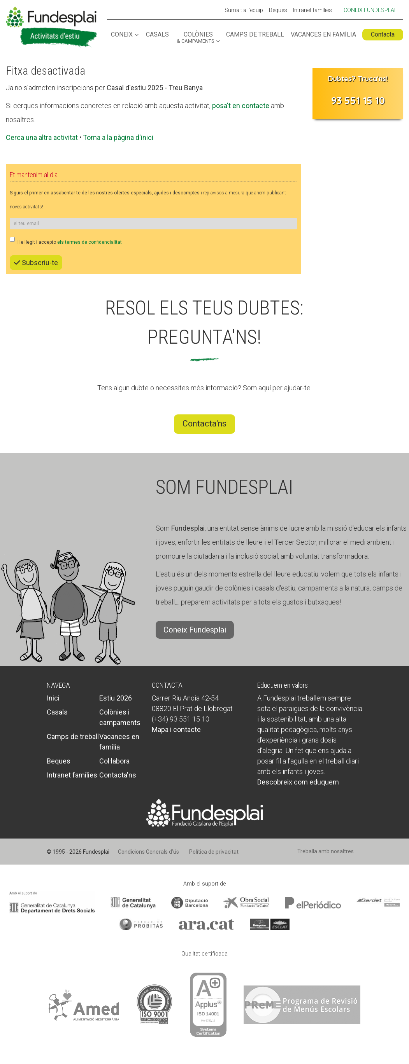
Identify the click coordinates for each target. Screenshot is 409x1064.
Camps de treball (255, 34)
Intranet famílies (312, 10)
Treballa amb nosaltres (325, 851)
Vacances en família (323, 34)
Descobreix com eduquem (298, 782)
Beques (278, 10)
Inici (53, 698)
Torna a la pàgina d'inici (118, 137)
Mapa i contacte (176, 729)
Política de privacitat (214, 852)
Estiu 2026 (115, 698)
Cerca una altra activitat (42, 137)
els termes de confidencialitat (89, 242)
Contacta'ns (204, 423)
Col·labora (114, 761)
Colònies (195, 37)
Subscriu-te (36, 263)
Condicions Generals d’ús (148, 852)
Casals (157, 34)
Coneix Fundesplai (369, 10)
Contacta (383, 34)
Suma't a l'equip (244, 10)
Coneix (122, 34)
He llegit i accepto (66, 241)
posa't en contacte (240, 105)
